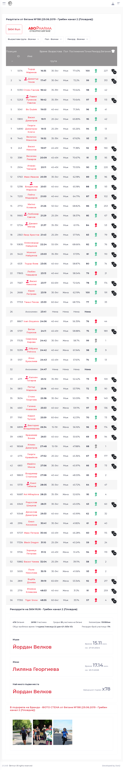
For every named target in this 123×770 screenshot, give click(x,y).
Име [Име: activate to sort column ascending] (29, 56)
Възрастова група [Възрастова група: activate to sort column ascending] (55, 56)
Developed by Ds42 (111, 766)
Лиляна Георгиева (36, 669)
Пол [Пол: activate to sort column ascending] (65, 51)
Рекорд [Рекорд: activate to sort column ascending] (96, 51)
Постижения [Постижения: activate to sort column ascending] (76, 51)
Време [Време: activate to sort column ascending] (43, 51)
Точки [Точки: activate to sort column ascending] (87, 51)
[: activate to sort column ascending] (114, 56)
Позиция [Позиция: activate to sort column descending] (11, 51)
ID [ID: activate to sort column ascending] (18, 56)
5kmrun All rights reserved (20, 766)
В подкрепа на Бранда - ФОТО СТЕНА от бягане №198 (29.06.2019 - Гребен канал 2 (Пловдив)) (58, 709)
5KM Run (14, 29)
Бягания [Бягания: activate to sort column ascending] (106, 51)
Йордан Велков (32, 647)
